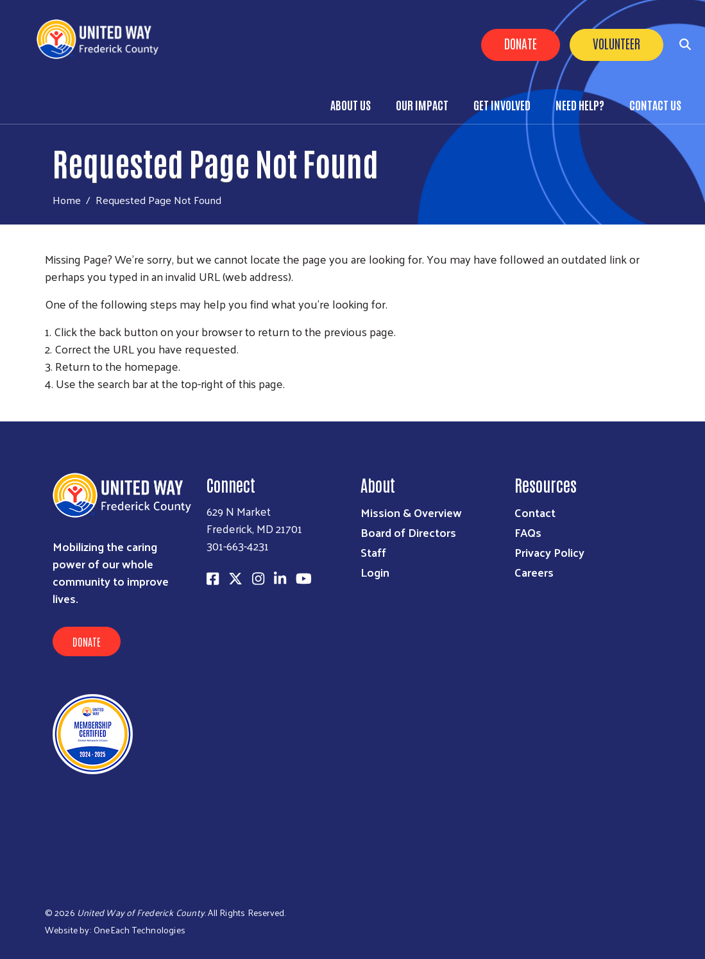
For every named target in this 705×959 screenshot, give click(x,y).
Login (375, 572)
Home (67, 200)
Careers (534, 572)
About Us (350, 104)
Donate (520, 43)
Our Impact (422, 104)
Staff (373, 552)
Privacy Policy (549, 552)
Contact (535, 512)
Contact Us (655, 104)
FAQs (527, 532)
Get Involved (502, 104)
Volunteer (616, 43)
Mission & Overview (411, 512)
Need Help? (580, 104)
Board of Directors (408, 532)
